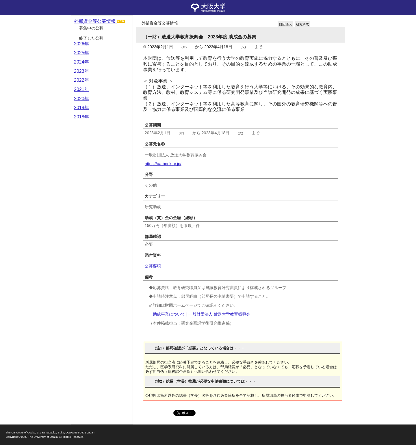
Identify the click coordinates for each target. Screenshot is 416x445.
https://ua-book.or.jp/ (163, 163)
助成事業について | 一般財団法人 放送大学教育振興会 (201, 314)
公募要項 (153, 266)
